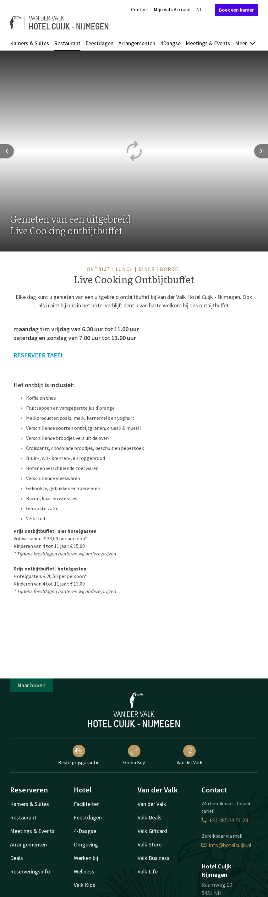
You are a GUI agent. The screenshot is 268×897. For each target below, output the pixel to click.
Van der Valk (189, 755)
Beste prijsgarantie (79, 755)
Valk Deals (149, 817)
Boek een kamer (236, 10)
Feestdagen (99, 43)
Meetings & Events (208, 43)
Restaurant (67, 43)
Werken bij (86, 858)
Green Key (134, 755)
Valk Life (148, 871)
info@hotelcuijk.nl (226, 845)
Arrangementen (136, 43)
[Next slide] (261, 151)
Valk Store (149, 844)
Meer (245, 43)
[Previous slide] (7, 151)
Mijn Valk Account (172, 9)
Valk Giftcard (152, 831)
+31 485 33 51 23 (224, 820)
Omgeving (86, 844)
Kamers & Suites (29, 43)
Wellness (84, 871)
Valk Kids (84, 885)
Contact (140, 9)
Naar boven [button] (32, 685)
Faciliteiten (87, 804)
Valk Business (153, 858)
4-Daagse (85, 831)
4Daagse (170, 43)
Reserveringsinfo (30, 871)
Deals (16, 858)
